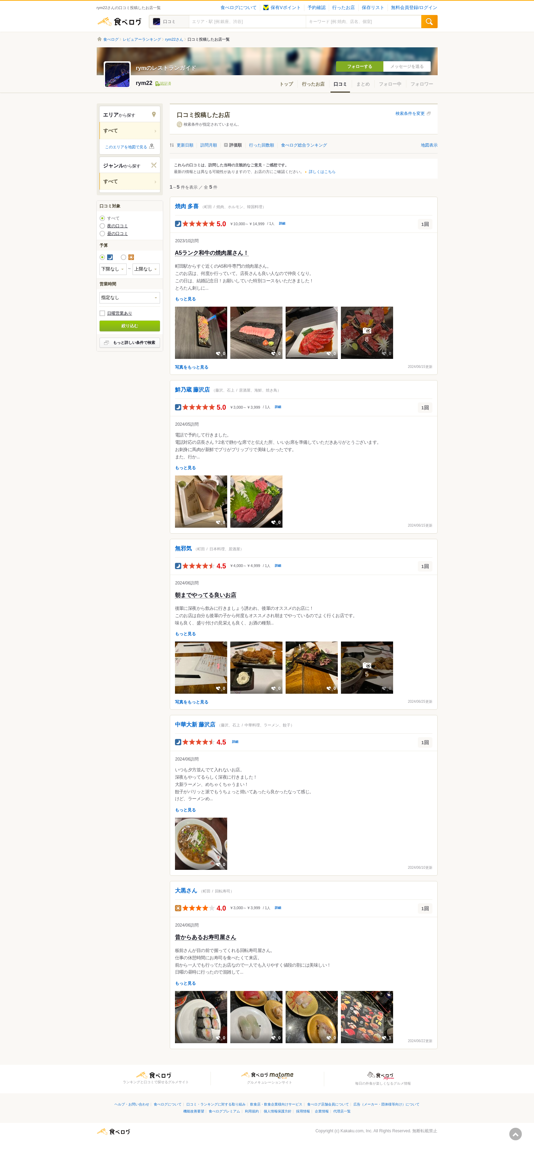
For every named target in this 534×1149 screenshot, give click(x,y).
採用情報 (303, 1111)
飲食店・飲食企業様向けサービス (276, 1104)
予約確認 (317, 7)
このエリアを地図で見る (126, 147)
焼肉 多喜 (187, 206)
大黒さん (186, 891)
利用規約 (252, 1111)
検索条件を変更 (410, 113)
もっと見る (185, 299)
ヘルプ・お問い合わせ (131, 1104)
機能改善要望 (193, 1111)
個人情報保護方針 (278, 1111)
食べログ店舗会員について (328, 1104)
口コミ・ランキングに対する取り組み (216, 1104)
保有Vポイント (282, 7)
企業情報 (322, 1111)
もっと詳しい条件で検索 (134, 342)
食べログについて (239, 7)
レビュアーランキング (142, 39)
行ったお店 (343, 7)
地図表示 (429, 145)
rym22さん (174, 39)
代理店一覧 (342, 1111)
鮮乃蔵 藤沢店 (192, 390)
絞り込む (129, 325)
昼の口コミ (117, 233)
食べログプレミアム (224, 1111)
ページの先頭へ (515, 1134)
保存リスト (373, 7)
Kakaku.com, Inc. (357, 1130)
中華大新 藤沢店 (195, 724)
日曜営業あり (119, 313)
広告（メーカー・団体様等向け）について (386, 1104)
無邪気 (183, 548)
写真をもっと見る (191, 367)
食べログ (119, 21)
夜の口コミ (117, 225)
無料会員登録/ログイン (414, 7)
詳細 (282, 223)
